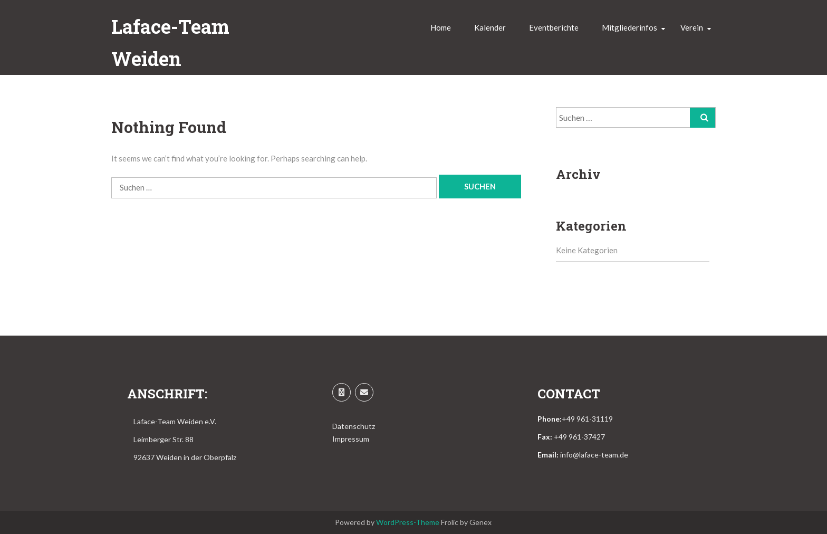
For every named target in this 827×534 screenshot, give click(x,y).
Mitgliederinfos (629, 27)
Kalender (490, 27)
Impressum (350, 438)
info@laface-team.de (594, 454)
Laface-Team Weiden (170, 42)
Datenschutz (353, 426)
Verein (691, 27)
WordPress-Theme (407, 522)
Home (440, 27)
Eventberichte (554, 27)
